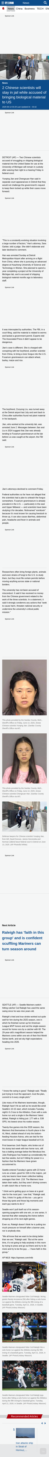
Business (30, 8)
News (11, 8)
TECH (40, 8)
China (19, 8)
